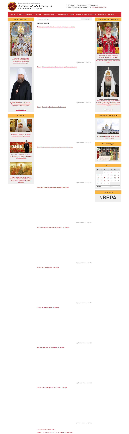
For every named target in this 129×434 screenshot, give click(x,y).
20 (98, 180)
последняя (69, 432)
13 (98, 177)
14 (101, 177)
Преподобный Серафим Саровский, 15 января (51, 107)
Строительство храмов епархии (86, 14)
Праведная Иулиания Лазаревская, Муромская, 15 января (55, 147)
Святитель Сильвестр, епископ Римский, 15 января (53, 187)
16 (108, 177)
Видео (72, 14)
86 (61, 432)
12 (118, 175)
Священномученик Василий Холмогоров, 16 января (53, 227)
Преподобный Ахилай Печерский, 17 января (50, 347)
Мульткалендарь (63, 14)
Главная (12, 14)
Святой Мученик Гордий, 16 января (48, 267)
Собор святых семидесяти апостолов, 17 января (52, 387)
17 (111, 177)
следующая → (51, 429)
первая (39, 432)
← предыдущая (41, 429)
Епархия (38, 14)
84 (56, 432)
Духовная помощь (49, 14)
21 (101, 180)
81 (48, 432)
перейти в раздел (21, 110)
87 (63, 432)
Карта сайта (102, 14)
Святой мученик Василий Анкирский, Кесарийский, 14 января (56, 27)
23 (108, 180)
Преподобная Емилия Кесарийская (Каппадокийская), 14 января (57, 67)
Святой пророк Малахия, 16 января (48, 307)
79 (44, 432)
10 (111, 175)
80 (46, 432)
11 (115, 175)
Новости (20, 14)
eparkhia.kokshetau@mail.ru (99, 7)
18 (115, 177)
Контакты (111, 14)
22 (104, 180)
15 (104, 177)
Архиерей (29, 14)
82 (50, 432)
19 (118, 177)
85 (58, 432)
